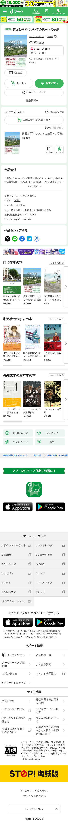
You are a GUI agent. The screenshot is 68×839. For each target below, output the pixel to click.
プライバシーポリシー (13, 710)
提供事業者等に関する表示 (47, 701)
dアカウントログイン (14, 682)
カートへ (21, 83)
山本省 (50, 36)
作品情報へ (32, 100)
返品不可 (32, 62)
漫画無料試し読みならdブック (15, 455)
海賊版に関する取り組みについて (13, 730)
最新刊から (58, 128)
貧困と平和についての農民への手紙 (42, 133)
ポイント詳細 (37, 52)
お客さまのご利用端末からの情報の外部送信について (47, 730)
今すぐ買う (52, 83)
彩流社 (17, 200)
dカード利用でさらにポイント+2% (43, 59)
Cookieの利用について (47, 720)
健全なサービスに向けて (47, 710)
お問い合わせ (9, 673)
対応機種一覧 (43, 655)
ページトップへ (34, 809)
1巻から (47, 128)
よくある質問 (43, 664)
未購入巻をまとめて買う (37, 119)
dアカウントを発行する (34, 791)
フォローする (56, 36)
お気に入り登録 (56, 112)
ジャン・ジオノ (36, 36)
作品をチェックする (36, 92)
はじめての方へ (13, 655)
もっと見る (55, 262)
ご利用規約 (8, 701)
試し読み (18, 72)
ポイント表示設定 (46, 673)
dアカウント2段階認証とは (13, 720)
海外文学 (20, 205)
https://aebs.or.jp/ (31, 759)
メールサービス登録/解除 (13, 664)
